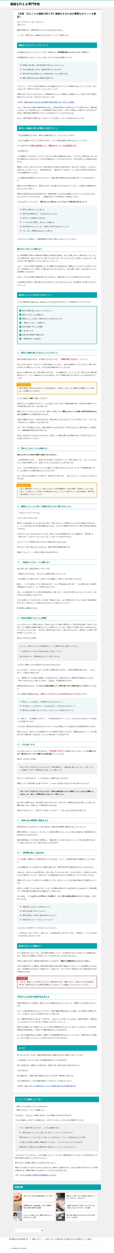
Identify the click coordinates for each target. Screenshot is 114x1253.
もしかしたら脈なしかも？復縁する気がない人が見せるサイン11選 (37, 1216)
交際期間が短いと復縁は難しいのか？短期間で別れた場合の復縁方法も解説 (37, 1206)
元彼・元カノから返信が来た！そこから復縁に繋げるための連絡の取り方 (50, 1086)
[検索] (29, 1230)
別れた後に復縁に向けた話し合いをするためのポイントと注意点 (80, 1216)
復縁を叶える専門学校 (25, 4)
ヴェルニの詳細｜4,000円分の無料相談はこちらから (38, 1175)
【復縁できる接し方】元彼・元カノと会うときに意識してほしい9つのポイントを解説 (80, 1206)
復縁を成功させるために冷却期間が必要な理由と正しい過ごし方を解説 (49, 102)
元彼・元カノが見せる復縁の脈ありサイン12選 (37, 1196)
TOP (19, 1239)
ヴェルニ (29, 1115)
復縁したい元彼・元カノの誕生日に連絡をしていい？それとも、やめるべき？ (80, 1197)
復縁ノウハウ (21, 24)
